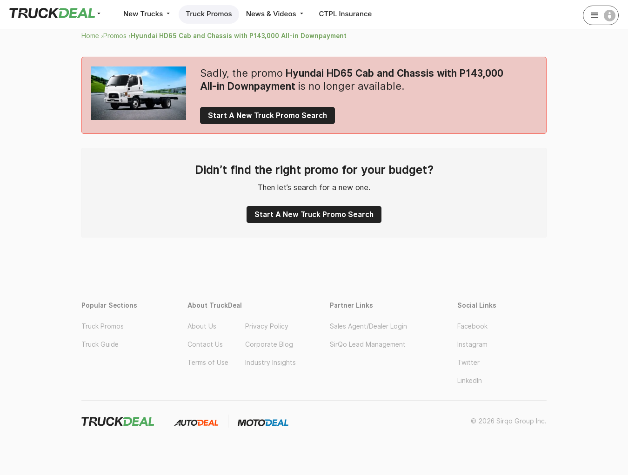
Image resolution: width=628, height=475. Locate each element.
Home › (92, 36)
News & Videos (275, 13)
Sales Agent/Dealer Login (368, 326)
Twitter (468, 362)
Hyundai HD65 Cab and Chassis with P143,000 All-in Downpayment (239, 36)
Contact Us (205, 344)
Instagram (472, 344)
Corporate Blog (269, 344)
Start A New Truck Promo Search (267, 115)
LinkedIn (469, 380)
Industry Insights (270, 362)
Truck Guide (100, 344)
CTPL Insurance (345, 13)
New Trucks (147, 13)
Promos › (117, 36)
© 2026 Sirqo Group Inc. (509, 421)
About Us (201, 326)
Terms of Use (207, 362)
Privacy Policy (266, 326)
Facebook (472, 326)
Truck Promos (209, 13)
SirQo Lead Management (368, 344)
